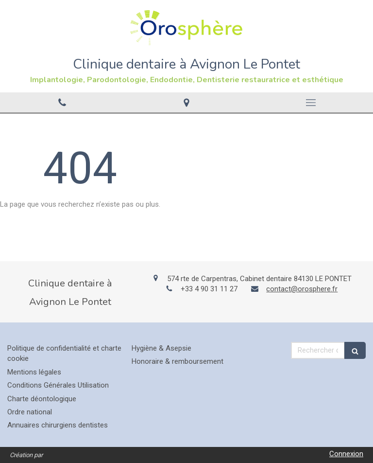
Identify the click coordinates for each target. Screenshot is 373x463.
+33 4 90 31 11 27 (209, 289)
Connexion (346, 453)
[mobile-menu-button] (311, 102)
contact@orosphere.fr (302, 289)
